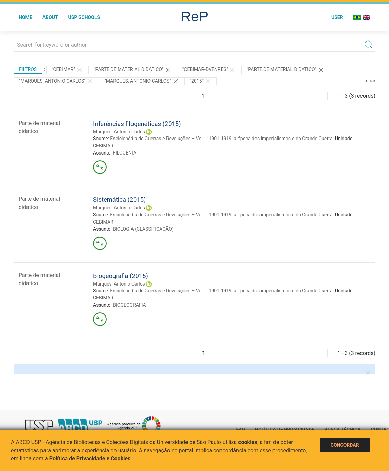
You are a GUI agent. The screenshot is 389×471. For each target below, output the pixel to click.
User (337, 17)
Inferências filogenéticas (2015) (137, 123)
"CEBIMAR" (67, 70)
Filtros (28, 69)
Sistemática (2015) (119, 199)
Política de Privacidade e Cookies (90, 458)
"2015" (201, 81)
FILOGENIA (124, 153)
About (50, 17)
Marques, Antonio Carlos (119, 131)
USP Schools (84, 17)
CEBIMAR (103, 145)
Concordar (345, 445)
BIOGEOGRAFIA (129, 305)
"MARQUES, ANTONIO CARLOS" (141, 81)
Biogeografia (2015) (120, 275)
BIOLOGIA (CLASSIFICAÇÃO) (143, 229)
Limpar (368, 80)
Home (25, 17)
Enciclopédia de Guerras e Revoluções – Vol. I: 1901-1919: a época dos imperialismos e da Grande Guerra (221, 138)
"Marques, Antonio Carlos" (56, 81)
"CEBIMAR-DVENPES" (209, 70)
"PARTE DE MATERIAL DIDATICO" (133, 70)
